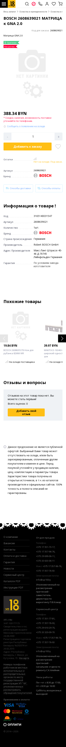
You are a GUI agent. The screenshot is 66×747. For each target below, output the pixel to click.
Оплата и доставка (15, 556)
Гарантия (9, 562)
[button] (62, 338)
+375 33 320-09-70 (45, 632)
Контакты (9, 549)
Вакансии (9, 543)
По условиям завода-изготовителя (46, 264)
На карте (24, 658)
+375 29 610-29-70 (45, 627)
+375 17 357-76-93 (45, 570)
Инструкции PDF (13, 587)
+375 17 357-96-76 (45, 551)
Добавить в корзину (27, 147)
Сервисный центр (14, 575)
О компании (11, 537)
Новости (9, 568)
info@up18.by (43, 579)
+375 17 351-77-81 (45, 618)
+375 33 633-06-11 (45, 560)
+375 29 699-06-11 (45, 556)
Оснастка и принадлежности (33, 11)
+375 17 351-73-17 (45, 547)
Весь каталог (10, 11)
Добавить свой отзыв (26, 412)
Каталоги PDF (12, 581)
